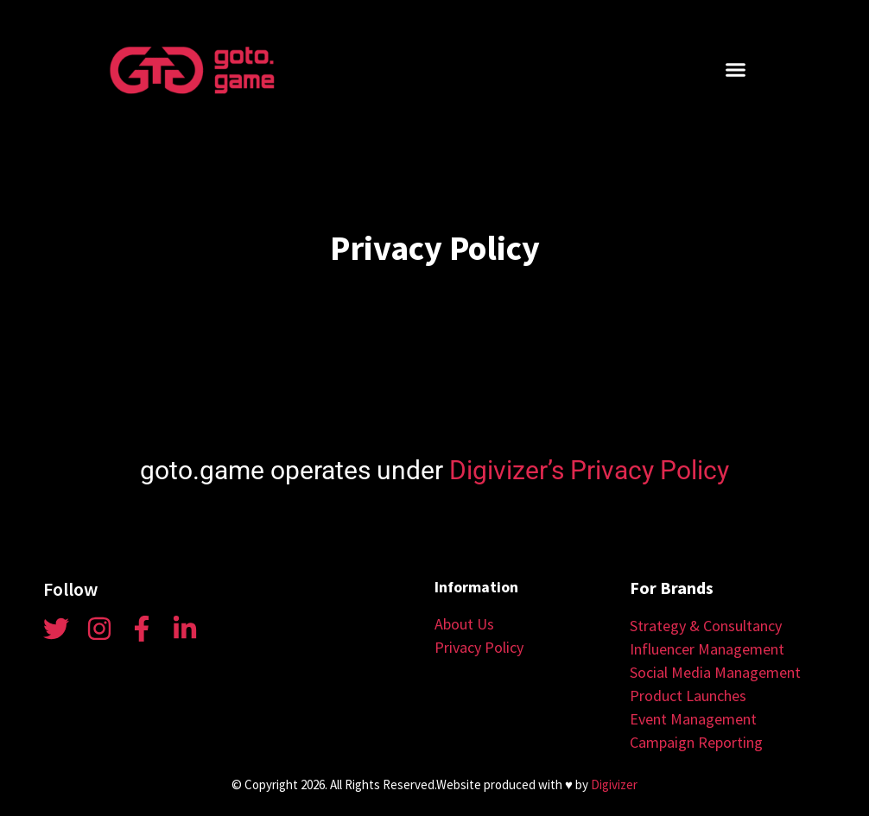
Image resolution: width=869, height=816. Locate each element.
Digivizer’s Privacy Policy (589, 470)
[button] (736, 70)
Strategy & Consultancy (706, 626)
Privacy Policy (478, 647)
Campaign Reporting (696, 742)
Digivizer (614, 784)
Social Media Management (715, 672)
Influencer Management (707, 649)
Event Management (693, 719)
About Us (464, 624)
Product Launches (688, 695)
